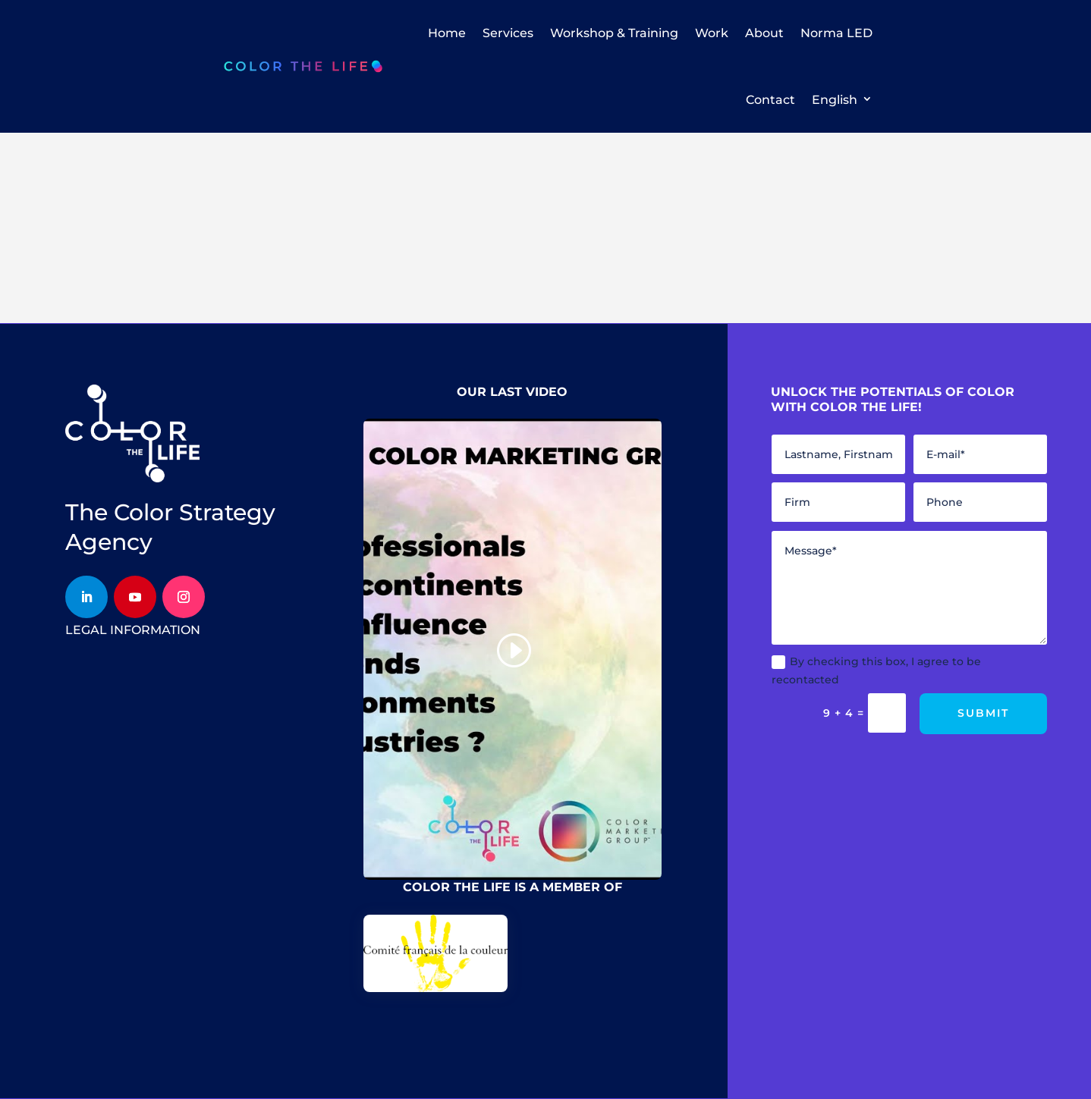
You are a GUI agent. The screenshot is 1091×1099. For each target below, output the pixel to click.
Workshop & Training (614, 33)
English (834, 100)
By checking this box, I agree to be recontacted (876, 670)
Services (508, 33)
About (764, 33)
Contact (770, 100)
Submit (983, 713)
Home (447, 33)
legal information (132, 630)
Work (711, 33)
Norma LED (836, 33)
